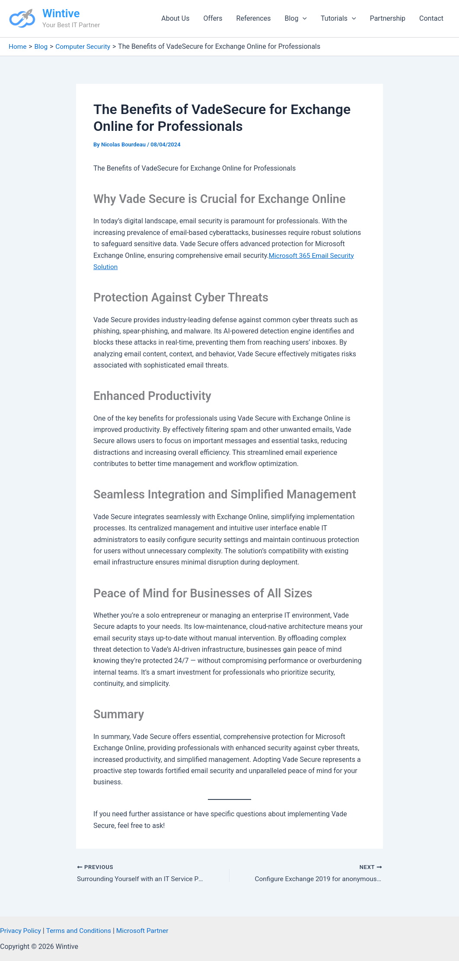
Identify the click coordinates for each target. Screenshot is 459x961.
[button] (302, 18)
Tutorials (338, 18)
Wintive (61, 13)
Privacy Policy (21, 930)
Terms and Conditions (81, 930)
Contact (431, 18)
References (253, 18)
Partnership (387, 18)
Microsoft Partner (147, 930)
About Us (175, 18)
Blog (295, 18)
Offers (212, 18)
